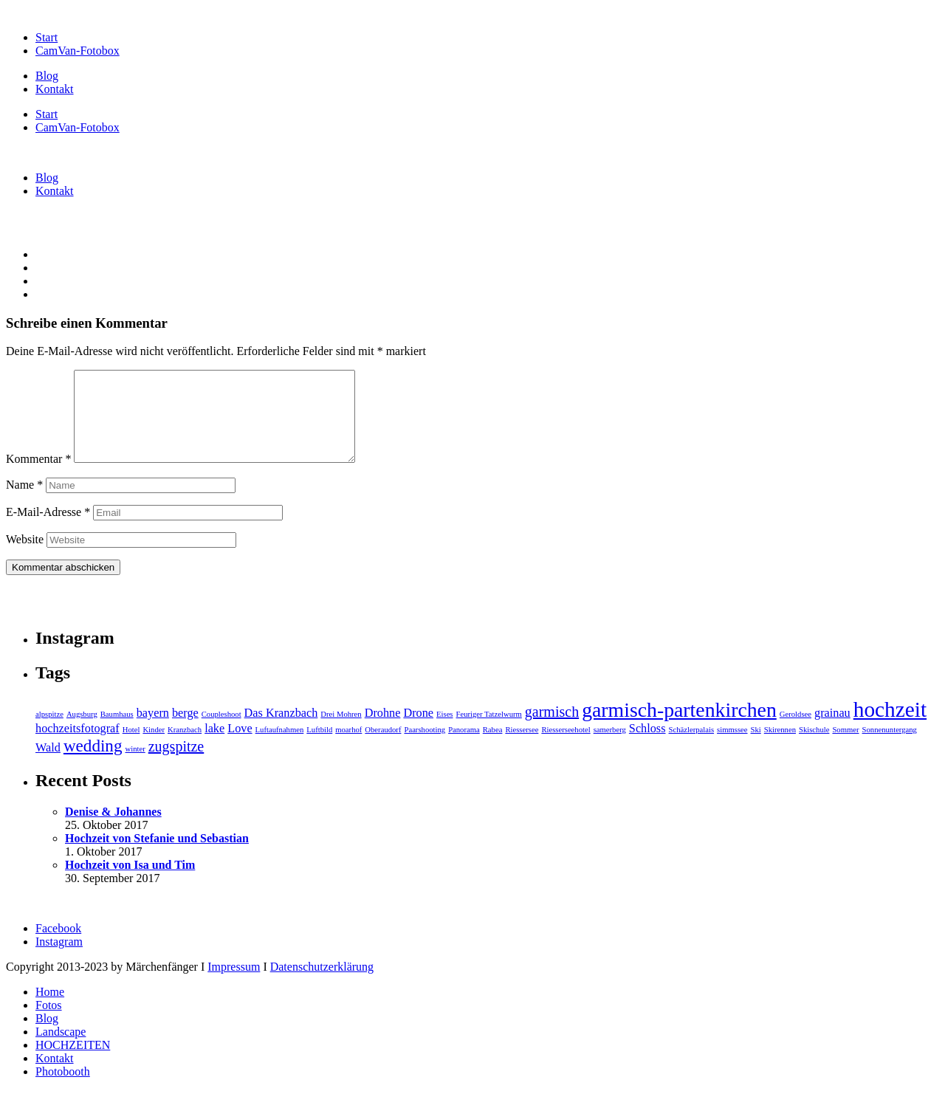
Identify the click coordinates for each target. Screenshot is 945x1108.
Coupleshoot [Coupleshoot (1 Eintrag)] (221, 732)
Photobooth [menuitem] (62, 1089)
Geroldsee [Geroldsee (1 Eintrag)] (795, 732)
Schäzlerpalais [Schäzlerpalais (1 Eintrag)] (692, 747)
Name (24, 502)
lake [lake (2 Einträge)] (214, 746)
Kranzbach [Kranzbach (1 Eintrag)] (185, 747)
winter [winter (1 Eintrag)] (135, 767)
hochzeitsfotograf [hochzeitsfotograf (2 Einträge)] (77, 746)
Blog (46, 75)
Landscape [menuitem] (60, 1049)
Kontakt (54, 89)
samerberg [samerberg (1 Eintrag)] (610, 747)
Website (25, 557)
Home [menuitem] (49, 1009)
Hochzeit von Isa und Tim (130, 882)
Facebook (58, 946)
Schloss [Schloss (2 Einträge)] (647, 746)
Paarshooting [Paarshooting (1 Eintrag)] (424, 747)
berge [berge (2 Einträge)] (185, 730)
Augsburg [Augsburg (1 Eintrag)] (81, 732)
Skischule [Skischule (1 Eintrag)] (814, 747)
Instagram (59, 959)
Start (46, 37)
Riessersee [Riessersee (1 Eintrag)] (521, 747)
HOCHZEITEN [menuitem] (72, 1062)
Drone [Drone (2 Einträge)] (418, 730)
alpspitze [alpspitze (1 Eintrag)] (49, 732)
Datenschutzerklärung (322, 984)
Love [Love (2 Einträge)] (239, 746)
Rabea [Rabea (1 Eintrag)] (493, 747)
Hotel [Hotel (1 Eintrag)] (131, 747)
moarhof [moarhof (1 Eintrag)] (348, 747)
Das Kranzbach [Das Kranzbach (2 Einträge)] (281, 730)
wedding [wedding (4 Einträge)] (93, 763)
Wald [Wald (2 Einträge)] (48, 765)
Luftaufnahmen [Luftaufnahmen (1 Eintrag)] (279, 747)
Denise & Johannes (113, 829)
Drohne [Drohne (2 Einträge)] (383, 730)
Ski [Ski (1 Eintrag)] (756, 747)
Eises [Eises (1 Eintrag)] (444, 732)
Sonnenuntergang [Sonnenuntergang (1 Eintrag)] (889, 747)
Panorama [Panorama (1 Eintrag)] (464, 747)
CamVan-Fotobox (77, 50)
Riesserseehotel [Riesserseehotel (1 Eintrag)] (565, 747)
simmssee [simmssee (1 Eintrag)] (732, 747)
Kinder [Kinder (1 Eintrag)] (153, 747)
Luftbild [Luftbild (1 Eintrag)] (319, 747)
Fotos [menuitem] (48, 1022)
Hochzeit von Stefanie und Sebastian (157, 856)
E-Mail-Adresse (48, 529)
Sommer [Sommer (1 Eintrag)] (845, 747)
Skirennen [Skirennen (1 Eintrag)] (780, 747)
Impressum (233, 984)
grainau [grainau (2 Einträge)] (832, 730)
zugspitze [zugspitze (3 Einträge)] (176, 764)
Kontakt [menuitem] (54, 1076)
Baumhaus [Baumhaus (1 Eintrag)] (117, 732)
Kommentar (38, 476)
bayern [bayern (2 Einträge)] (153, 730)
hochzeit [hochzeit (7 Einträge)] (890, 727)
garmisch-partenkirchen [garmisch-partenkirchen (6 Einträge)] (679, 727)
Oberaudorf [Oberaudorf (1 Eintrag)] (383, 747)
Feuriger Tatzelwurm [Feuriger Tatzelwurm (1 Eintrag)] (489, 732)
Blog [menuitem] (46, 1036)
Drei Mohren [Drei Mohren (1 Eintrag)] (340, 732)
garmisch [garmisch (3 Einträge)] (552, 729)
